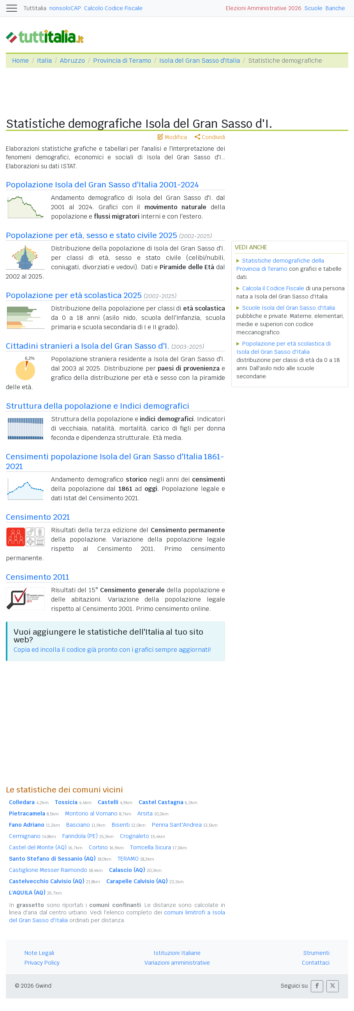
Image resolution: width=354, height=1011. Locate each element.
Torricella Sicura (158, 847)
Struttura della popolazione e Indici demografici (97, 406)
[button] (317, 986)
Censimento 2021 (38, 517)
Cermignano (32, 836)
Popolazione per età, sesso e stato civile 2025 (91, 235)
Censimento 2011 (37, 577)
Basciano (86, 824)
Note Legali (39, 952)
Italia (44, 60)
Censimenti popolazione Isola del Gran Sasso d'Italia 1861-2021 (115, 461)
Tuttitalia (35, 8)
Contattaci (315, 962)
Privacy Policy (42, 962)
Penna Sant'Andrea (185, 824)
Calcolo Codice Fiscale (113, 8)
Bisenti (129, 824)
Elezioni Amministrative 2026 (263, 8)
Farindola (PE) (88, 836)
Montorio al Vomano (98, 813)
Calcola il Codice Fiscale (273, 288)
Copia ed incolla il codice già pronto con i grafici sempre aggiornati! (112, 650)
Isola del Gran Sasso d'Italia (199, 60)
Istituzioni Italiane (177, 952)
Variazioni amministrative (177, 962)
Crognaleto (142, 836)
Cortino (106, 847)
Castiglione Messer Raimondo (56, 869)
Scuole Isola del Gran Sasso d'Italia (288, 307)
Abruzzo (72, 60)
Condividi (210, 137)
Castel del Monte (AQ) (46, 847)
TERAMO (136, 858)
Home (20, 60)
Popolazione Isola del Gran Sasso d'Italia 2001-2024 (102, 185)
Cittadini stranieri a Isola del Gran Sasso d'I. (87, 346)
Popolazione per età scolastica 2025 (74, 295)
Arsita (153, 813)
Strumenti (316, 952)
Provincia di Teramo (122, 60)
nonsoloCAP (65, 8)
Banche (335, 8)
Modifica (172, 137)
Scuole (313, 8)
